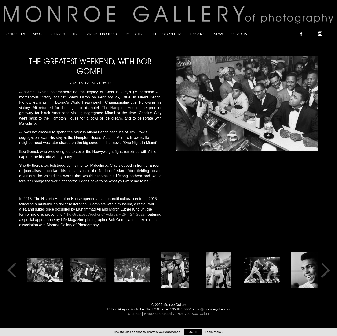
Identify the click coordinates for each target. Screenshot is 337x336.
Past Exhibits (135, 34)
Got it (193, 332)
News (218, 34)
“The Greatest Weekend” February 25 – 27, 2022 (104, 214)
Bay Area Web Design (193, 314)
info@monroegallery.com (213, 309)
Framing (198, 34)
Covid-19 (239, 34)
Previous (13, 270)
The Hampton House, (120, 108)
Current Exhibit (65, 34)
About (38, 34)
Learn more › (214, 332)
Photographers (167, 34)
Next (324, 270)
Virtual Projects (102, 34)
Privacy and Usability (159, 314)
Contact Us (14, 34)
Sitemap (134, 314)
